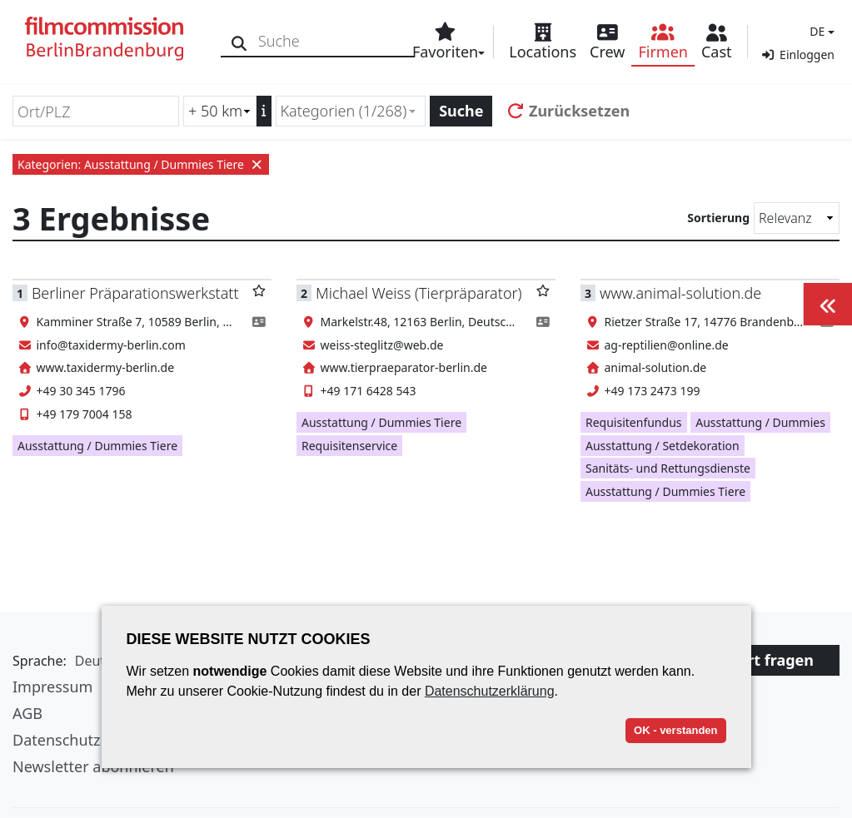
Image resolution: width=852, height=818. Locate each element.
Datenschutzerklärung (490, 691)
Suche (461, 111)
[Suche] (239, 41)
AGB (27, 713)
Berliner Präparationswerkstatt (135, 293)
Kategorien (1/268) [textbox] (344, 111)
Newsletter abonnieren (93, 766)
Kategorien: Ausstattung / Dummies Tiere (140, 164)
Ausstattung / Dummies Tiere (97, 446)
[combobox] (351, 111)
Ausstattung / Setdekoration (662, 446)
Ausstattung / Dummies (760, 422)
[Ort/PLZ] (95, 111)
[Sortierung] (797, 218)
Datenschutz (56, 740)
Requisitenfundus (633, 422)
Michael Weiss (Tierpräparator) (419, 293)
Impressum (52, 687)
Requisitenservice (349, 446)
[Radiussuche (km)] (220, 111)
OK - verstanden (675, 730)
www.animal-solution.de (680, 293)
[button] (820, 31)
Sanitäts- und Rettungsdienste (667, 468)
